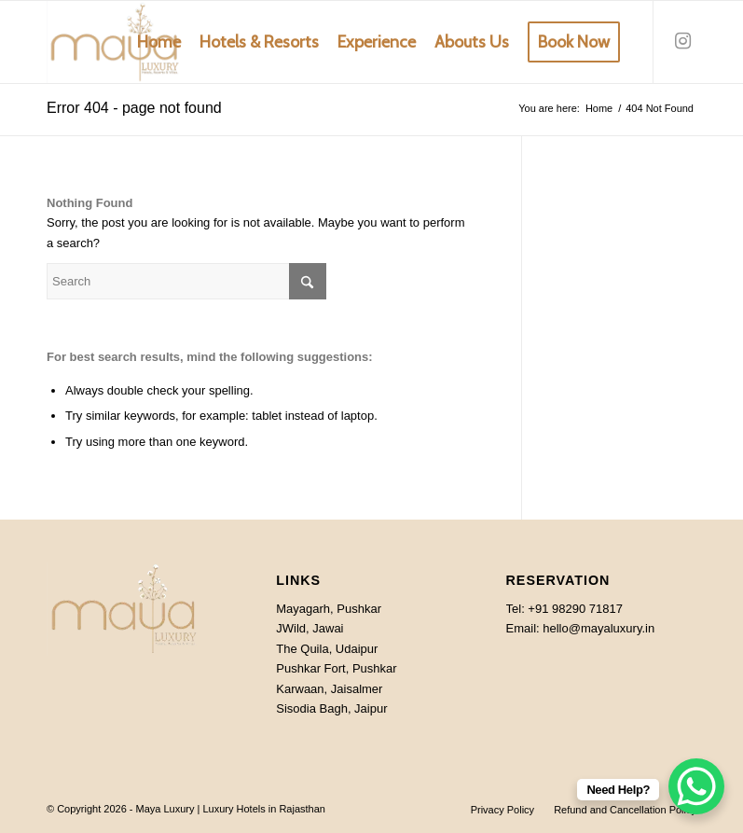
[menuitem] (159, 42)
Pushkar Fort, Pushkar (336, 668)
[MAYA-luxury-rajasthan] (115, 42)
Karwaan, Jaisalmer (329, 689)
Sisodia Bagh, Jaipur (331, 708)
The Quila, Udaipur (327, 649)
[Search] (186, 281)
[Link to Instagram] (682, 41)
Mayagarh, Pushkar (328, 609)
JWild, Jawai (309, 628)
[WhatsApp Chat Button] (696, 786)
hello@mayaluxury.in (598, 628)
